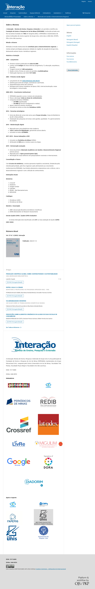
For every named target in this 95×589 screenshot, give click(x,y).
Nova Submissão (73, 70)
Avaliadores (57, 13)
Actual (5, 13)
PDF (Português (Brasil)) (15, 282)
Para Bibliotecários (72, 62)
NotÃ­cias (68, 13)
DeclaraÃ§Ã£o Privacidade (13, 17)
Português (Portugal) (73, 42)
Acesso (90, 1)
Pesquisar (86, 13)
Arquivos (13, 13)
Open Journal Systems (73, 25)
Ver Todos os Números (12, 327)
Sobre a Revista (29, 17)
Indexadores (47, 13)
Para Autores (70, 59)
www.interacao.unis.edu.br (31, 81)
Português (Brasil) (72, 39)
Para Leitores (70, 56)
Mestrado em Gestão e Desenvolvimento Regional (53, 17)
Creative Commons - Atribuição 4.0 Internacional (51, 569)
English (69, 36)
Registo (84, 1)
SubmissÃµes (23, 13)
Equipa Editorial (35, 13)
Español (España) (72, 45)
